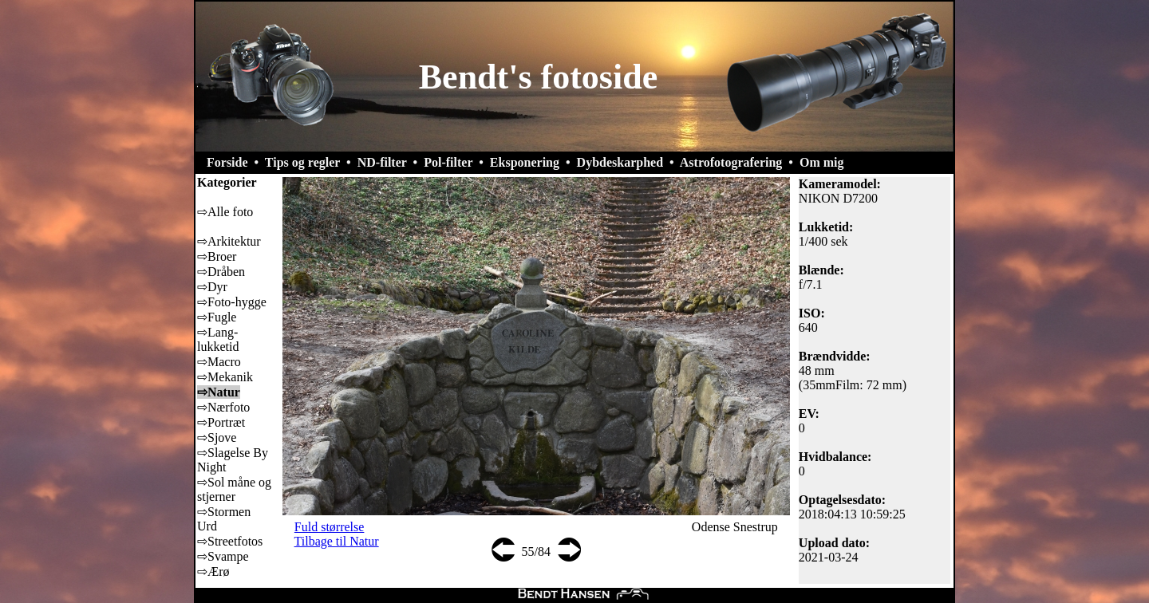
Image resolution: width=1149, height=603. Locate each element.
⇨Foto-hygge (232, 302)
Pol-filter (448, 162)
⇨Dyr (212, 287)
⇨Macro (219, 361)
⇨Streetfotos (230, 541)
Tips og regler (302, 162)
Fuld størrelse (329, 527)
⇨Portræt (221, 422)
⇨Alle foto (225, 212)
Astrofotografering (731, 162)
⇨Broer (216, 256)
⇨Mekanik (225, 377)
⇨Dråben (221, 271)
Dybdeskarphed (620, 162)
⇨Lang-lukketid (218, 339)
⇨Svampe (223, 556)
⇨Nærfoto (223, 407)
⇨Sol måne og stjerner (234, 489)
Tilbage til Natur (336, 541)
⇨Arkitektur (229, 241)
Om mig (822, 162)
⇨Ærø (213, 571)
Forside (227, 162)
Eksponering (524, 162)
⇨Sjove (216, 437)
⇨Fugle (216, 317)
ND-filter (382, 162)
